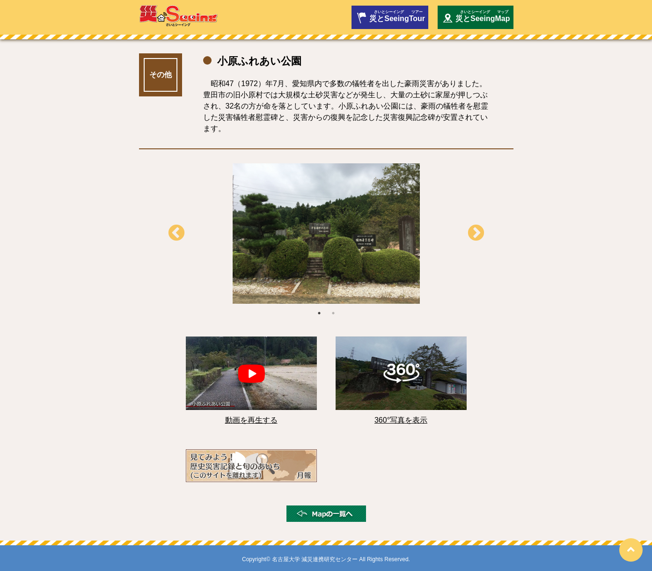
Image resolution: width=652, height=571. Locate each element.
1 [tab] (319, 313)
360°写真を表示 (400, 420)
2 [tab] (333, 313)
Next (476, 233)
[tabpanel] (326, 233)
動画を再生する (251, 420)
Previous (176, 233)
